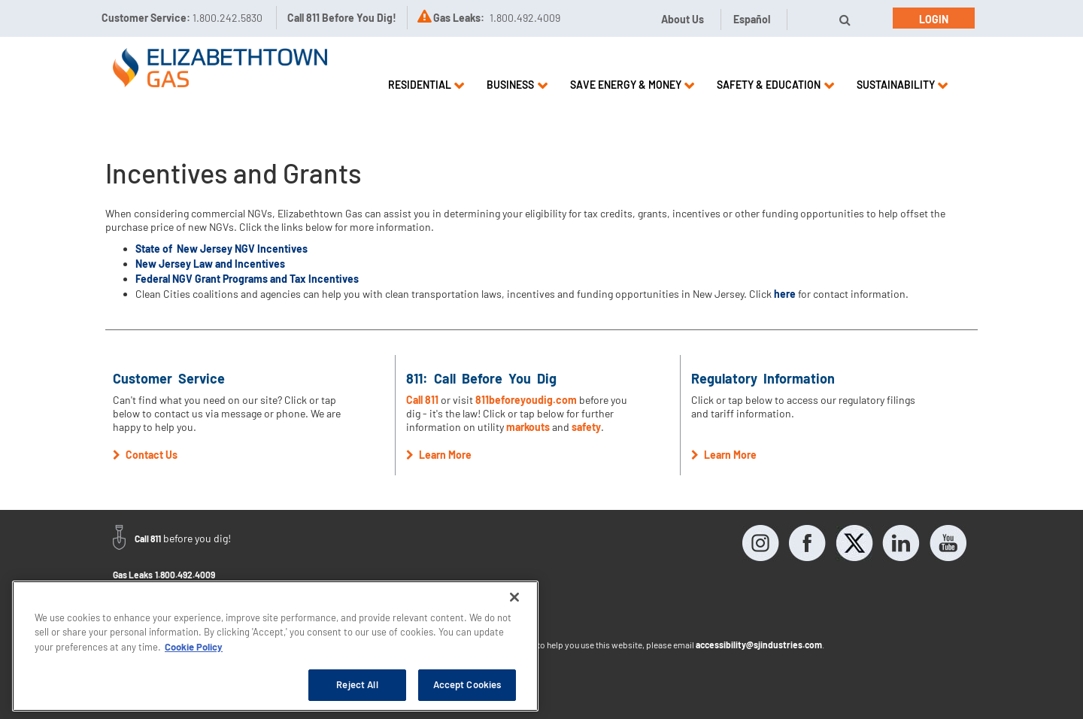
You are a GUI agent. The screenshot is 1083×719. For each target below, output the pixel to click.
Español (751, 19)
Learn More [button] (439, 454)
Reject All (357, 684)
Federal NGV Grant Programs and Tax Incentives (247, 278)
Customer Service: (182, 17)
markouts (528, 426)
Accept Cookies (467, 684)
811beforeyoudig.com (526, 399)
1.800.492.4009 (185, 574)
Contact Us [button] (145, 454)
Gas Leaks (133, 574)
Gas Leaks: (458, 17)
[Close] (514, 597)
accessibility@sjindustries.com (759, 644)
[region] (275, 646)
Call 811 (423, 399)
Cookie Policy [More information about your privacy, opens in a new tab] (194, 647)
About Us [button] (682, 19)
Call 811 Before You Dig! (341, 17)
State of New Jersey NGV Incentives (221, 248)
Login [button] (933, 19)
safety (586, 426)
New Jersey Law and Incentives (210, 263)
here (785, 293)
